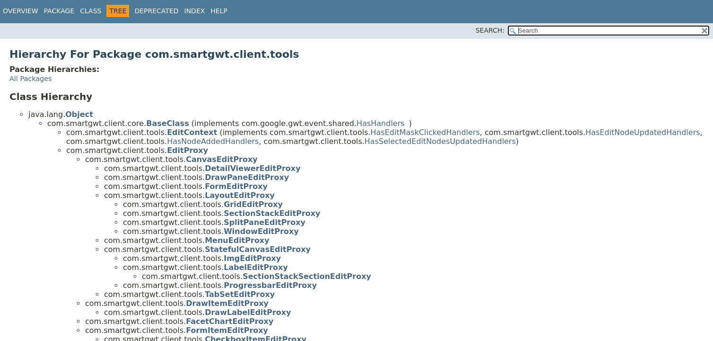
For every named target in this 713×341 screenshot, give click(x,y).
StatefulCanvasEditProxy (258, 249)
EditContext (192, 132)
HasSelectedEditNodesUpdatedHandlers (440, 141)
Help (218, 11)
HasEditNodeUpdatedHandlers (642, 132)
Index (194, 11)
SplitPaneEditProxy (264, 222)
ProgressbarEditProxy (270, 285)
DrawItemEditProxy (227, 303)
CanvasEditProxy (222, 159)
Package (59, 11)
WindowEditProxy (261, 231)
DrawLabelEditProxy (248, 312)
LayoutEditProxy (240, 195)
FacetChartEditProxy (229, 321)
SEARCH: (490, 30)
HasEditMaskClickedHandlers (425, 132)
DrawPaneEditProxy (247, 177)
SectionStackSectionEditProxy (307, 276)
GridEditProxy (253, 204)
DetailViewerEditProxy (252, 168)
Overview (20, 11)
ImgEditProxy (252, 258)
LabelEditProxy (256, 267)
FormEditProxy (236, 186)
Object (79, 114)
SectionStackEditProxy (272, 213)
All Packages (30, 78)
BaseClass (167, 123)
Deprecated (156, 11)
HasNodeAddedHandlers (213, 141)
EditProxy (187, 150)
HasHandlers (380, 123)
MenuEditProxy (237, 240)
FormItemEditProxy (227, 330)
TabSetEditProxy (240, 294)
